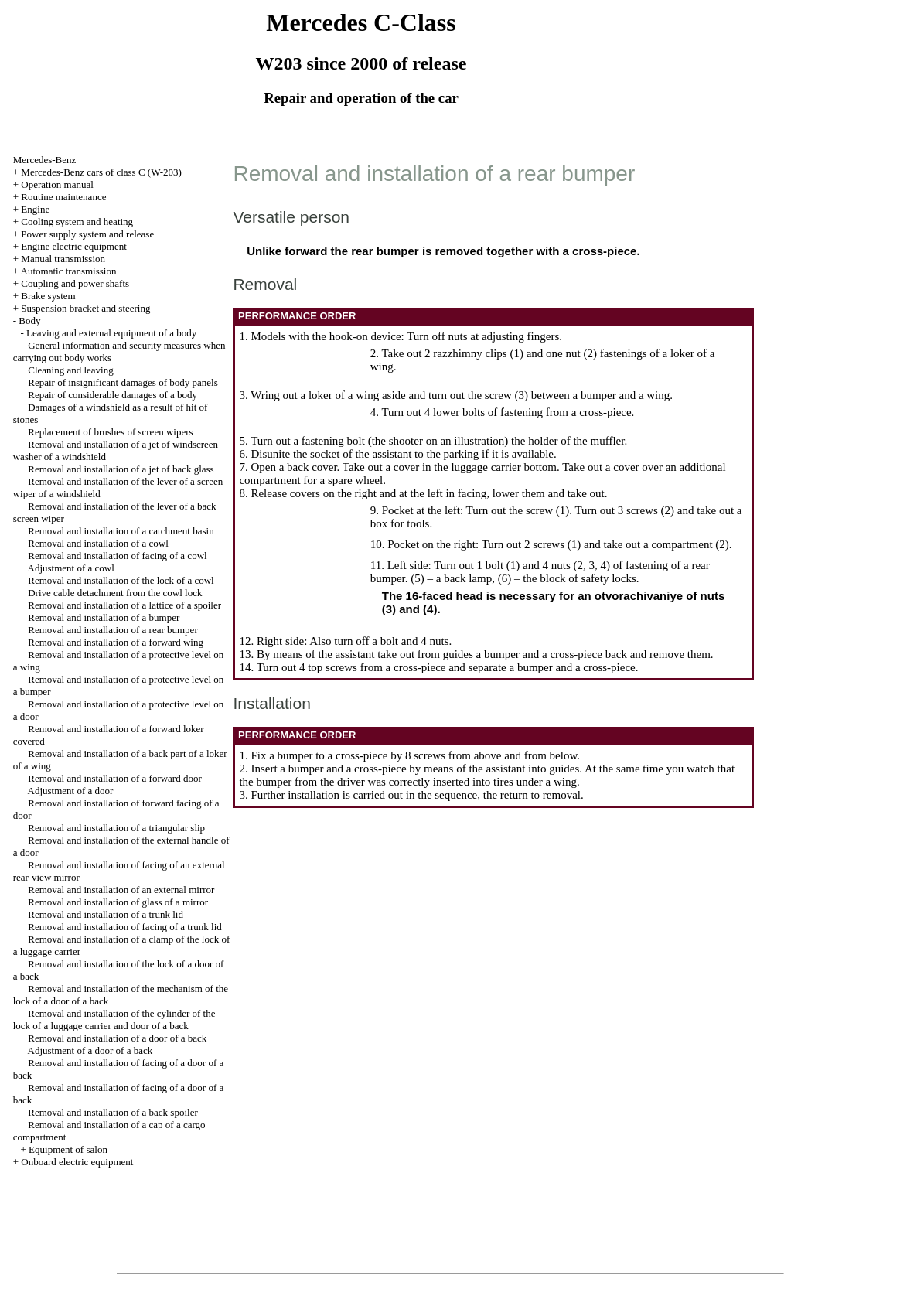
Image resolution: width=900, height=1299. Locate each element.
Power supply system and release (87, 234)
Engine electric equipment (73, 246)
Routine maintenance (63, 197)
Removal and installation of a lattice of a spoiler (124, 605)
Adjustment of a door (71, 790)
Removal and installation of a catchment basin (120, 531)
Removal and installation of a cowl (98, 543)
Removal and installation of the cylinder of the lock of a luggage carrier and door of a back (114, 1019)
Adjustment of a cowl (71, 568)
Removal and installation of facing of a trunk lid (125, 926)
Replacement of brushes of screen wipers (110, 432)
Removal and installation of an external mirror (121, 889)
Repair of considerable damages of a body (112, 395)
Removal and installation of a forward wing (115, 642)
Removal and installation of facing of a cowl (117, 555)
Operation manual (57, 184)
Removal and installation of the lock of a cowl (120, 580)
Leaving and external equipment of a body (111, 333)
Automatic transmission (69, 271)
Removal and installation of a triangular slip (116, 828)
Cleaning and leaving (70, 370)
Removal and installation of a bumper (103, 617)
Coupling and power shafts (75, 283)
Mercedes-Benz (45, 159)
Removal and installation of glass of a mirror (118, 902)
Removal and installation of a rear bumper (112, 630)
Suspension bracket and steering (85, 308)
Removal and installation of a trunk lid (105, 914)
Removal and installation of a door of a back (117, 1038)
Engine (35, 209)
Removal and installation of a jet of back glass (120, 469)
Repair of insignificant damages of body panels (123, 382)
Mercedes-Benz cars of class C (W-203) (101, 172)
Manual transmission (63, 258)
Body (29, 320)
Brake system (48, 296)
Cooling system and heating (77, 221)
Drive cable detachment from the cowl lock (115, 592)
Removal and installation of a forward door (115, 778)
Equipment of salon (68, 1149)
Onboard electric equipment (77, 1162)
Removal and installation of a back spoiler (113, 1112)
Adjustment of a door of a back (90, 1050)
